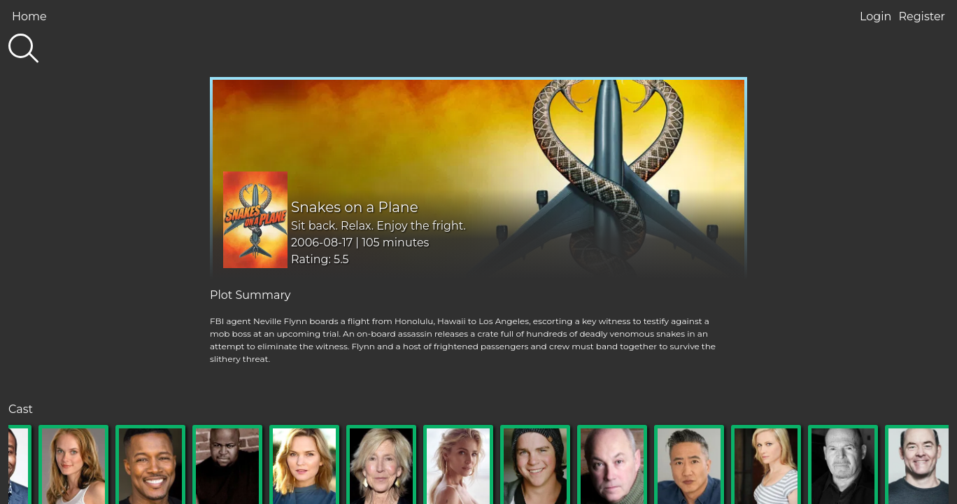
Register (921, 16)
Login (875, 16)
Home (29, 16)
